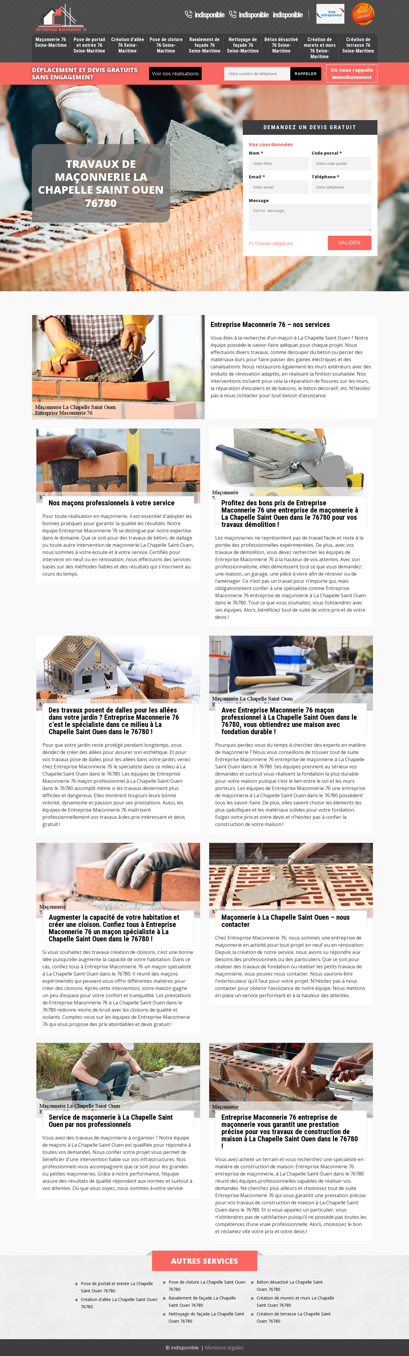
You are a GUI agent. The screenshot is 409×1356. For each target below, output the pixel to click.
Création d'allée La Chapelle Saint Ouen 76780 (119, 1303)
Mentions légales (224, 1347)
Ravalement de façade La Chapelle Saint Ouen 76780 (202, 1301)
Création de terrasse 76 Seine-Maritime (358, 45)
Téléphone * (325, 177)
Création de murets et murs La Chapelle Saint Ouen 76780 (295, 1301)
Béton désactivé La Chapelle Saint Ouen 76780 (290, 1285)
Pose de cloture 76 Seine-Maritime (166, 45)
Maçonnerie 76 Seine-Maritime (51, 42)
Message (259, 200)
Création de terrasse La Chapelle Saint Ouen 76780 (294, 1317)
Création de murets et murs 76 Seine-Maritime (320, 48)
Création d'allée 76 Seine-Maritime (127, 45)
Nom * (256, 153)
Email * (257, 177)
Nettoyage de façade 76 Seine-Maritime (243, 45)
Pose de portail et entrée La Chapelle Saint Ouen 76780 (117, 1287)
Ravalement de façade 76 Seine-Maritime (205, 45)
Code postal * (327, 153)
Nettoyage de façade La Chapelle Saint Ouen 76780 (206, 1317)
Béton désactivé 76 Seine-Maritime (281, 45)
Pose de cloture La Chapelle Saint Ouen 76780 (207, 1285)
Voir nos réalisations (175, 73)
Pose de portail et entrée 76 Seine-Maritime (89, 45)
